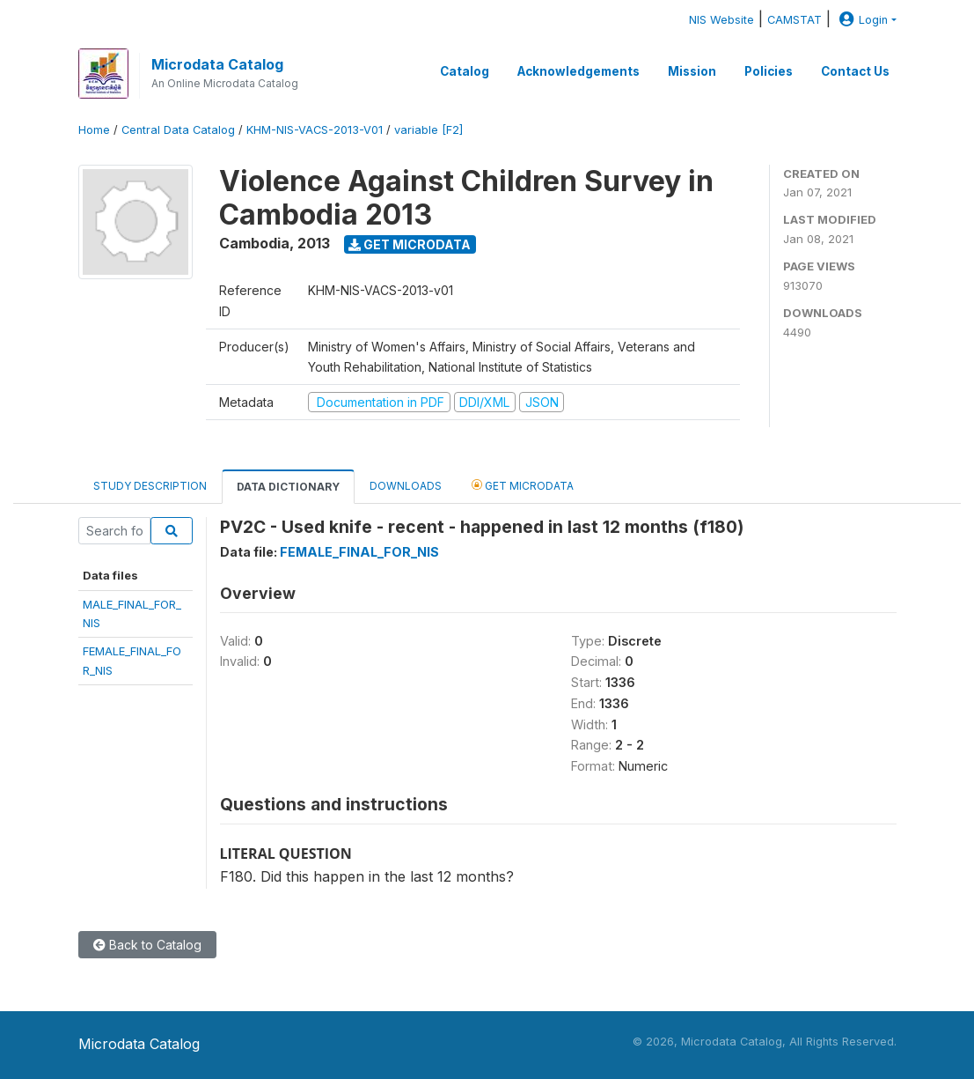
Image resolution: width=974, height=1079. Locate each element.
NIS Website (721, 19)
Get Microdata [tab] (523, 484)
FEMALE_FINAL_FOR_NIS (359, 551)
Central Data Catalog (178, 130)
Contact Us (855, 71)
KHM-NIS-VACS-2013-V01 (314, 130)
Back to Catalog (147, 944)
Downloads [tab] (406, 485)
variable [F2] (428, 130)
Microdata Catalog (217, 64)
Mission (692, 71)
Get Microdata (409, 244)
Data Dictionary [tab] (288, 486)
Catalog (464, 71)
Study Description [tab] (150, 485)
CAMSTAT (794, 19)
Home (94, 130)
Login (861, 19)
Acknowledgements (578, 71)
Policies (768, 71)
